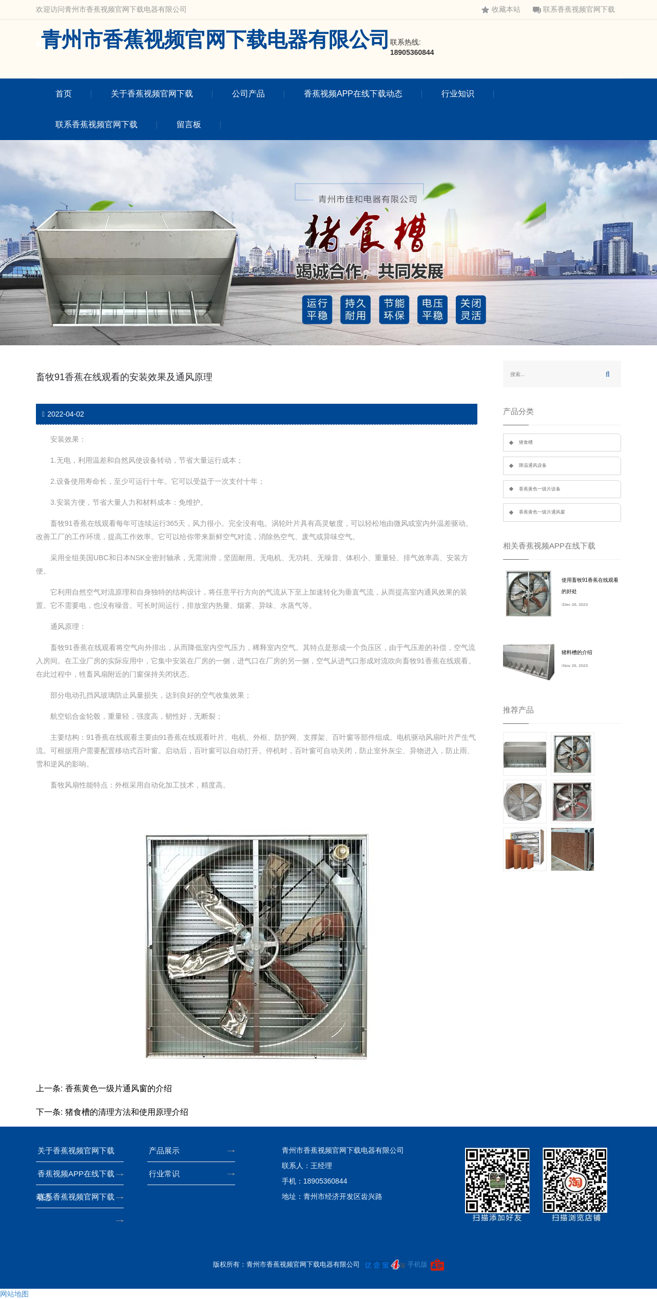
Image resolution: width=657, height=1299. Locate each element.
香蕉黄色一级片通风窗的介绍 (118, 1088)
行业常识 (167, 1173)
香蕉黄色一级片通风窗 (542, 512)
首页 (63, 93)
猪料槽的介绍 (577, 652)
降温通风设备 (533, 465)
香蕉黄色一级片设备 (540, 488)
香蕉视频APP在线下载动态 (353, 93)
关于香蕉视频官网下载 (152, 93)
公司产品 (248, 93)
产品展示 (167, 1150)
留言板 (189, 124)
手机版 (418, 1264)
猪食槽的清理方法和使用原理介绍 (126, 1112)
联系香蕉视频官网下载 (574, 9)
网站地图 (14, 1294)
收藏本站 (500, 9)
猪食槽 (526, 442)
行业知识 (457, 93)
